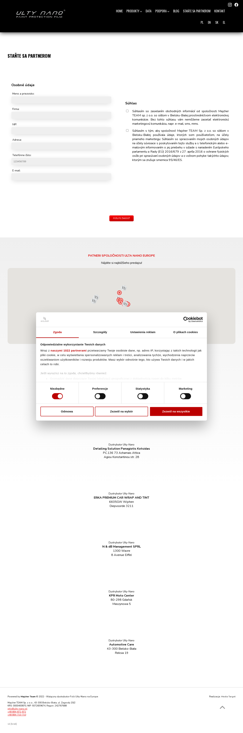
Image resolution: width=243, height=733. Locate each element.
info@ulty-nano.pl (17, 708)
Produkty (134, 11)
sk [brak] (12, 723)
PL (202, 22)
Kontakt (219, 11)
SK (216, 22)
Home (119, 11)
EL (224, 22)
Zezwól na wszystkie (176, 411)
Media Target (228, 696)
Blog (176, 11)
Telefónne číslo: (21, 155)
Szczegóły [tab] (100, 332)
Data (148, 11)
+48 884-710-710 (17, 714)
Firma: (15, 109)
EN (209, 22)
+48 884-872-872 (17, 711)
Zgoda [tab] (57, 332)
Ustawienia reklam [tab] (142, 332)
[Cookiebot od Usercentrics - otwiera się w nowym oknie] (186, 319)
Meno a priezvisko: (23, 93)
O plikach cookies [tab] (185, 332)
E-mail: (16, 170)
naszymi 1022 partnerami (69, 350)
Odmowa (67, 411)
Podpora (162, 11)
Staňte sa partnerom (197, 11)
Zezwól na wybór (121, 411)
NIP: (14, 124)
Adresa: (17, 140)
